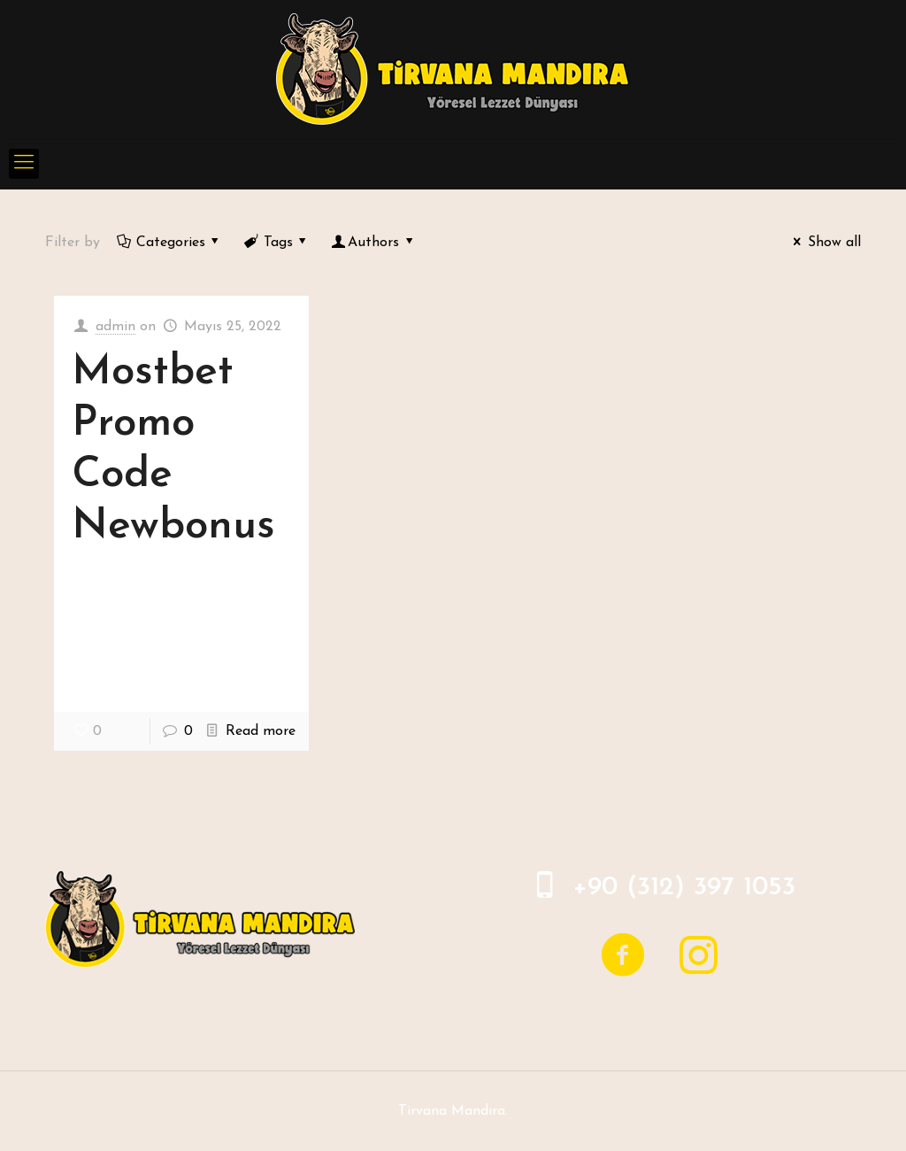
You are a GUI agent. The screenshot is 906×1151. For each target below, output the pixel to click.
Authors (373, 243)
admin (115, 327)
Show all (823, 243)
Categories (169, 243)
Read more (261, 731)
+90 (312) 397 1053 (683, 887)
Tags (276, 243)
